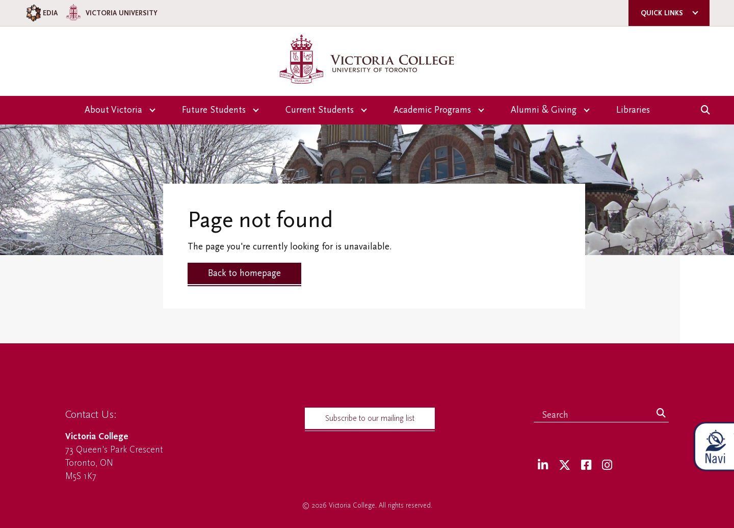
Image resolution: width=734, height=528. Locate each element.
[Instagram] (607, 465)
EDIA (41, 13)
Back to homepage (244, 273)
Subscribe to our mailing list (369, 418)
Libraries (633, 110)
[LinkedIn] (543, 465)
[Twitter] (564, 465)
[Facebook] (586, 465)
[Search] (661, 414)
